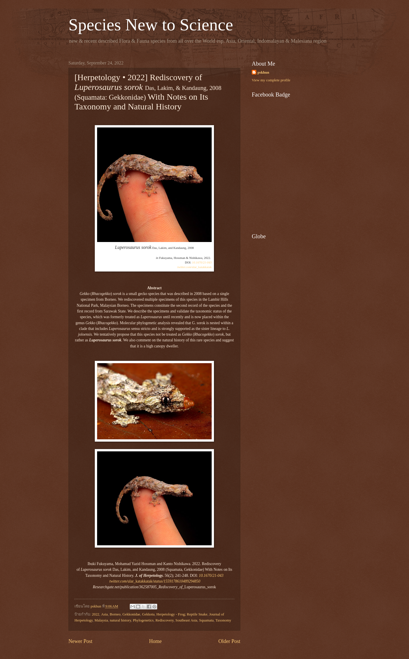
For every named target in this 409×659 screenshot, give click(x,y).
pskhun (263, 72)
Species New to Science (150, 24)
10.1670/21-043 (202, 262)
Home (155, 641)
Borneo (115, 614)
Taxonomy (223, 620)
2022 (95, 614)
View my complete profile (271, 80)
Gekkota (148, 614)
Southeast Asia (186, 620)
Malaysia (101, 620)
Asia (104, 614)
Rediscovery (165, 620)
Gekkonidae (131, 614)
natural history (120, 620)
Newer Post (80, 641)
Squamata (206, 620)
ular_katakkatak (194, 267)
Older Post (229, 641)
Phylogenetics (143, 620)
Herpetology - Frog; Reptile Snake (181, 614)
